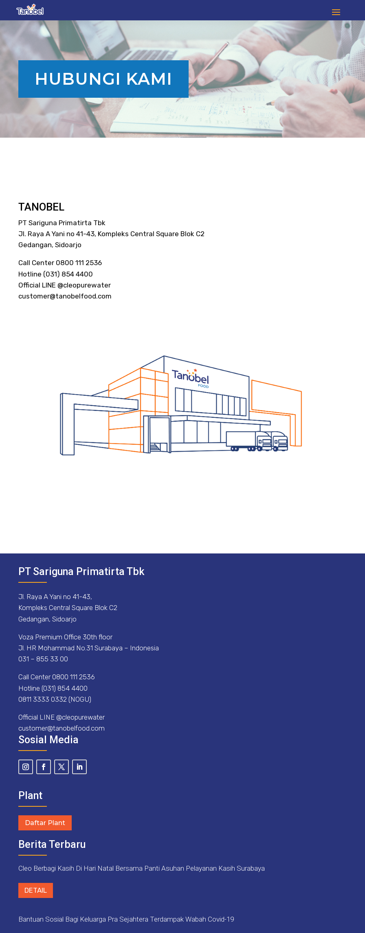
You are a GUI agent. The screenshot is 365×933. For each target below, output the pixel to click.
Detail (35, 890)
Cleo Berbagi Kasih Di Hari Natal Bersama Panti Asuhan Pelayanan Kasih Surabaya (141, 868)
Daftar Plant (45, 823)
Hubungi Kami (103, 79)
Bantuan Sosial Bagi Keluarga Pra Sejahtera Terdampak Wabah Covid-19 (126, 919)
